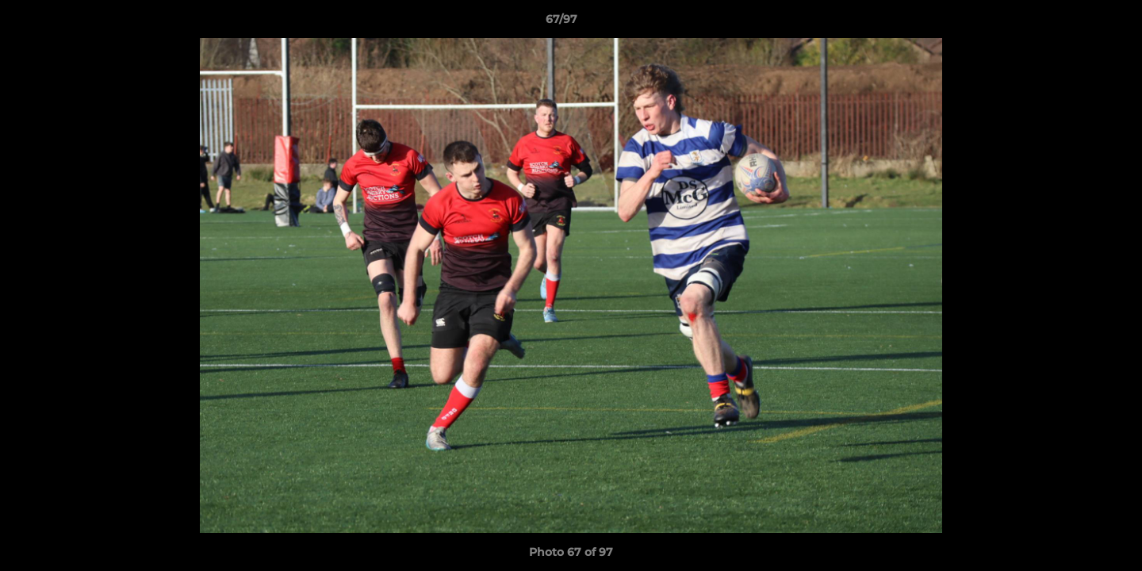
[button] (1075, 23)
